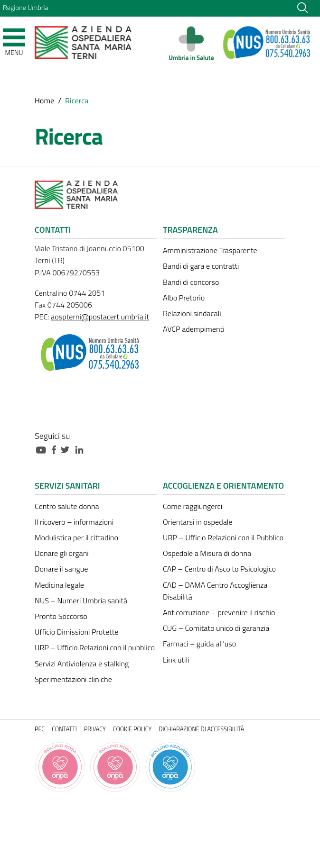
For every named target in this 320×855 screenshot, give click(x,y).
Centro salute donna (67, 506)
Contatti (64, 729)
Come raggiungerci (192, 506)
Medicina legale (59, 585)
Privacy (95, 729)
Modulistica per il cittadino (76, 537)
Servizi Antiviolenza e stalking (82, 663)
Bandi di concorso (191, 282)
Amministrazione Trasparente (210, 250)
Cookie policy (132, 729)
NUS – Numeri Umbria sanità (81, 600)
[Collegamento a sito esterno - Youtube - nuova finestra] (43, 449)
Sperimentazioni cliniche (73, 679)
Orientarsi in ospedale (197, 522)
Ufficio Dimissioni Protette (76, 631)
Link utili (176, 659)
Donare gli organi (62, 553)
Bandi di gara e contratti (201, 266)
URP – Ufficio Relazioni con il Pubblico (223, 537)
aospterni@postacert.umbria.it (100, 316)
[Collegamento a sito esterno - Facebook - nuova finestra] (56, 449)
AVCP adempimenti (194, 329)
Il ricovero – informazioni (74, 522)
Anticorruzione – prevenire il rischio (219, 612)
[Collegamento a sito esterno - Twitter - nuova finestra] (67, 449)
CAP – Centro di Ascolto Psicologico (219, 568)
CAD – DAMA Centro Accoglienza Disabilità (215, 590)
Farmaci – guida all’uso (199, 643)
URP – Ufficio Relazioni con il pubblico (95, 647)
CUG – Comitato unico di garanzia (216, 628)
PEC (40, 729)
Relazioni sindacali (192, 313)
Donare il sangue (61, 568)
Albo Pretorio (184, 297)
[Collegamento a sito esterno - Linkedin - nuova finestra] (81, 449)
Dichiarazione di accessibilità (201, 729)
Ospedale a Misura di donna (207, 553)
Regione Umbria (25, 7)
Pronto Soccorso (61, 616)
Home (44, 100)
